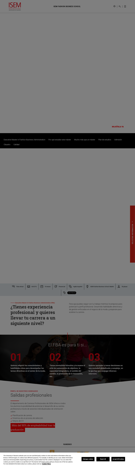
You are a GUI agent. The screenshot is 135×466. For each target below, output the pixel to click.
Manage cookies (88, 459)
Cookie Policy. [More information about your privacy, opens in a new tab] (46, 464)
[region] (67, 459)
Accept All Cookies (118, 459)
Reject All (103, 459)
